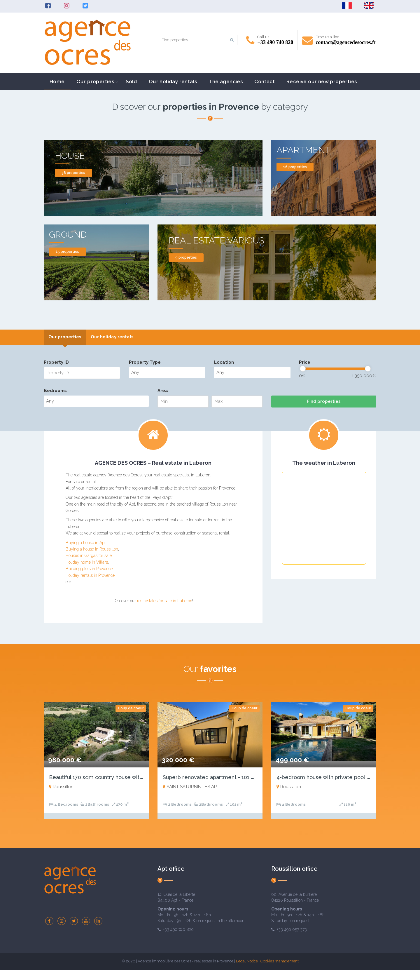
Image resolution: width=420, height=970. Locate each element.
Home (57, 81)
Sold (131, 81)
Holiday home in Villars (87, 562)
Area (163, 390)
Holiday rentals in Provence (90, 575)
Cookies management (279, 961)
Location (224, 362)
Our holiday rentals (173, 81)
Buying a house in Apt (86, 542)
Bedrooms (55, 390)
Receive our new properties (321, 81)
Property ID (56, 362)
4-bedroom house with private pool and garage (335, 777)
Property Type (145, 362)
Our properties (95, 81)
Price (304, 362)
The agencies (226, 81)
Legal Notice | (248, 961)
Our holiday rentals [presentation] (112, 336)
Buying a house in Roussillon (92, 549)
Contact (264, 81)
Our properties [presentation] (64, 336)
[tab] (65, 337)
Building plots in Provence (89, 568)
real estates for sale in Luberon (164, 600)
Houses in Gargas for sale (89, 555)
